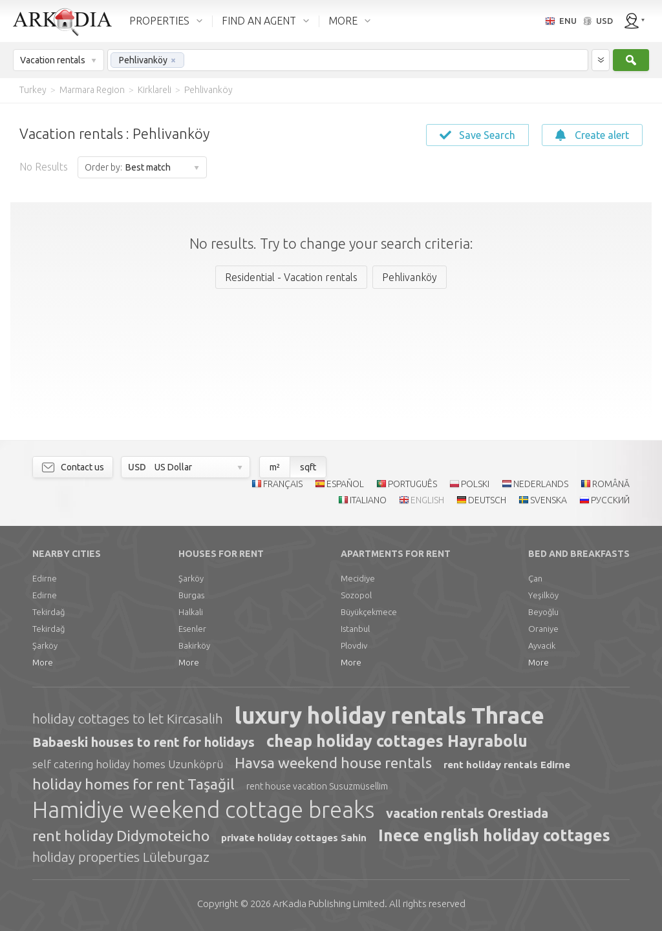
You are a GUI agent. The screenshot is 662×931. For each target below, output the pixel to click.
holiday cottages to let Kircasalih (127, 718)
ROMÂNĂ (611, 484)
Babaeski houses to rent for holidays (143, 742)
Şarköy (45, 645)
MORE (343, 20)
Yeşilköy (543, 595)
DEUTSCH (487, 500)
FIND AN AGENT (259, 20)
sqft (308, 467)
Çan (535, 578)
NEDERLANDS (540, 484)
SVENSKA (548, 500)
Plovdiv (354, 645)
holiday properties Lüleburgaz (120, 856)
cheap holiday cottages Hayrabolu (397, 741)
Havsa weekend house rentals (333, 763)
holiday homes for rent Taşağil (133, 784)
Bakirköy (194, 645)
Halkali (190, 611)
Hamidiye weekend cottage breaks (203, 809)
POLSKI (475, 484)
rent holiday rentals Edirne (506, 764)
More (42, 662)
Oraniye (543, 628)
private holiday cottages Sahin (294, 837)
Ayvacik (541, 645)
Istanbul (355, 628)
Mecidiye (358, 578)
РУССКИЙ (610, 500)
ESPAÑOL (345, 484)
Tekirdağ (48, 611)
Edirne (44, 578)
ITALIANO (368, 500)
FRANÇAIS (283, 484)
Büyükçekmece (369, 611)
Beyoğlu (543, 611)
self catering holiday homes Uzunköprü (127, 764)
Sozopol (356, 595)
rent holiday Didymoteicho (120, 836)
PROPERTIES (159, 20)
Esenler (192, 628)
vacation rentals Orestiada (467, 813)
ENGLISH (427, 500)
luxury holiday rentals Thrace (389, 715)
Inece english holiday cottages (494, 835)
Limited (329, 903)
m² (275, 467)
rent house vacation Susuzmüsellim (317, 786)
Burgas (191, 595)
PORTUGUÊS (412, 484)
